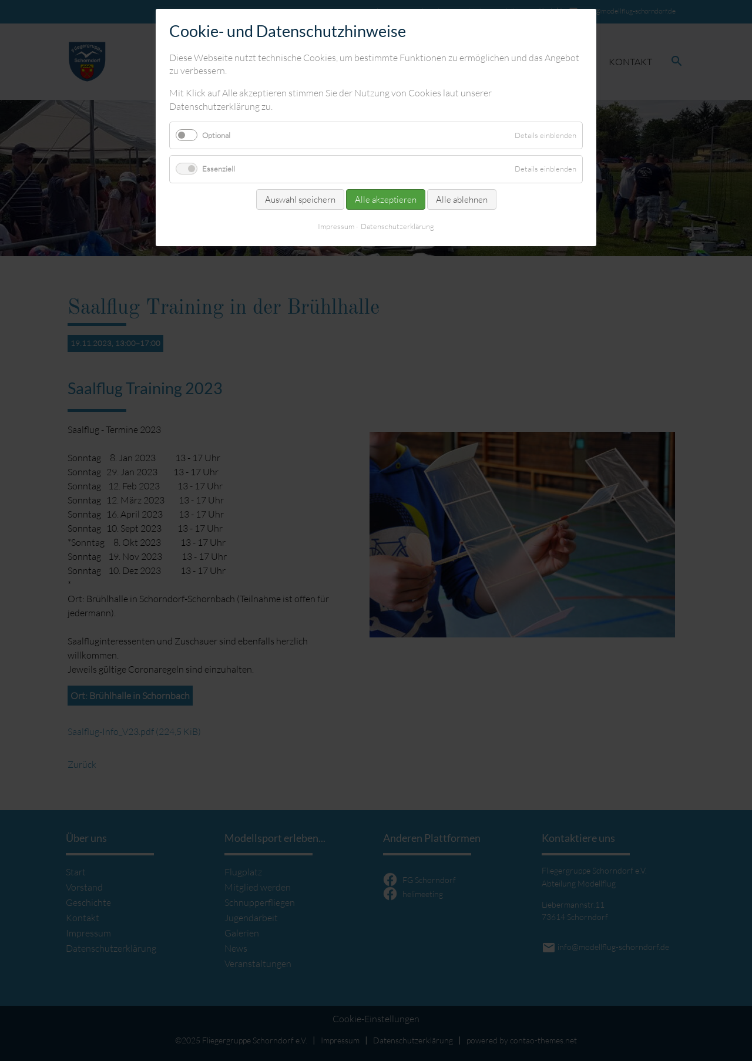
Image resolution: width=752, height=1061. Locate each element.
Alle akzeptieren (386, 199)
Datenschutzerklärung (397, 226)
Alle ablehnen (462, 199)
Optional (216, 135)
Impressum (336, 226)
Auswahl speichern (300, 199)
